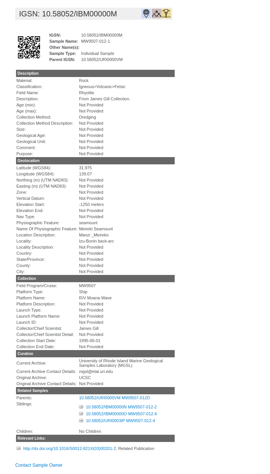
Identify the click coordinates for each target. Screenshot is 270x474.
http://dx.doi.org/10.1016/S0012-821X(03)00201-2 (69, 448)
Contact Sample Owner (39, 465)
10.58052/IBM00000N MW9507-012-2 (121, 407)
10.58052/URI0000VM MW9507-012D (114, 397)
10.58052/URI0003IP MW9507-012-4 (120, 420)
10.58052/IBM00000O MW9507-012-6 (121, 413)
